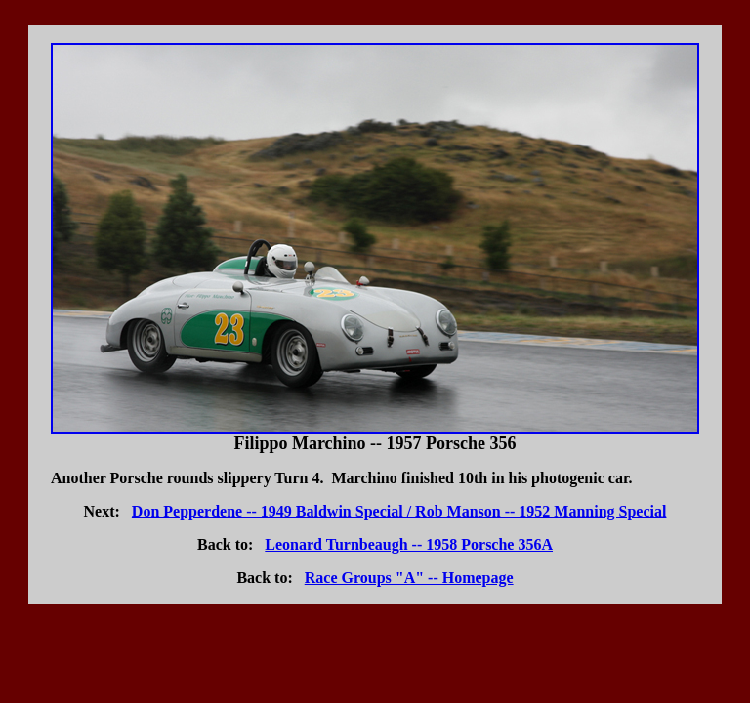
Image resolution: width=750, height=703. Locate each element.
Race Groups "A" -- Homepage (409, 577)
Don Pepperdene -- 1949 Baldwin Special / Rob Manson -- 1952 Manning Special (399, 511)
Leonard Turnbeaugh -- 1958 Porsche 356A (409, 544)
